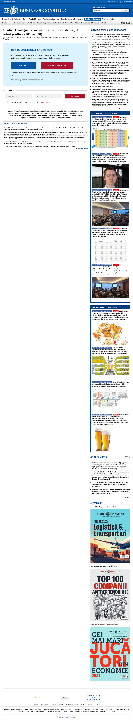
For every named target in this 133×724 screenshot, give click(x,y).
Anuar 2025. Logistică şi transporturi (103, 507)
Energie (64, 19)
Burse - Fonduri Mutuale (32, 19)
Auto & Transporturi (75, 19)
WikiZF (103, 23)
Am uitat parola (44, 102)
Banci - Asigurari (14, 19)
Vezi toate (127, 497)
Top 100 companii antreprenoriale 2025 (103, 566)
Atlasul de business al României (87, 23)
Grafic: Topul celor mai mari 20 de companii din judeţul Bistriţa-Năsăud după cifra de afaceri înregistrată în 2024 (39, 146)
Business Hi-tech (8, 23)
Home (4, 19)
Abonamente (112, 2)
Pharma (105, 19)
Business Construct (92, 19)
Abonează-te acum (57, 65)
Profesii (112, 19)
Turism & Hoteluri (54, 23)
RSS (126, 457)
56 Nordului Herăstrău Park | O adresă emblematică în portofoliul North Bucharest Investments (110, 473)
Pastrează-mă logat (18, 102)
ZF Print (65, 23)
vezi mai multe (83, 148)
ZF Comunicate (98, 457)
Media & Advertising (38, 23)
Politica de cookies (93, 705)
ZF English (127, 23)
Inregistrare (128, 2)
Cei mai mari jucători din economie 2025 (104, 625)
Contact (35, 705)
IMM (71, 23)
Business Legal (23, 23)
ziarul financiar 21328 (11, 10)
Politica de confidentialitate (75, 705)
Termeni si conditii (57, 705)
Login (120, 2)
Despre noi (44, 705)
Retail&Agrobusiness (51, 19)
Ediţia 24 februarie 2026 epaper (102, 86)
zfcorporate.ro (100, 7)
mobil (66, 717)
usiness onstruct (44, 10)
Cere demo (23, 65)
